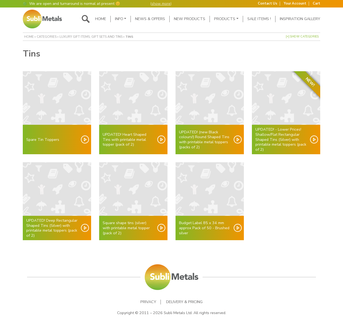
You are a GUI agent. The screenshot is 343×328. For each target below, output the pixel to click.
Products (224, 18)
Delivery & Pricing (184, 302)
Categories (47, 37)
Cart (316, 4)
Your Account (295, 4)
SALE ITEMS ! (259, 18)
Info (119, 18)
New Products (189, 18)
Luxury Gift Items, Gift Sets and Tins (90, 37)
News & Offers (150, 18)
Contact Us (267, 4)
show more (160, 3)
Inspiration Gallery (300, 18)
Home (100, 18)
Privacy (148, 302)
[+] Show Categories (302, 37)
